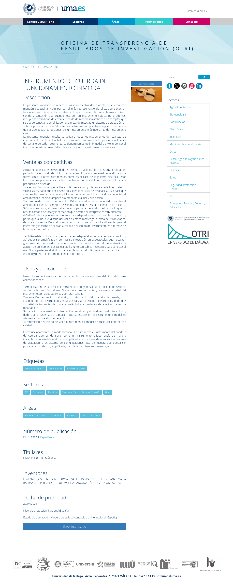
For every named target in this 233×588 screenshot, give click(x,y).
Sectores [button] (78, 22)
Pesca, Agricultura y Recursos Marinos (187, 161)
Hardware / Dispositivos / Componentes (43, 415)
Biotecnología (178, 114)
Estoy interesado (74, 527)
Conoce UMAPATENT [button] (41, 22)
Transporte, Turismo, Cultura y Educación (81, 392)
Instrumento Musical (34, 368)
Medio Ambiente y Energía (185, 144)
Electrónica (38, 392)
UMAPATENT (50, 67)
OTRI (36, 67)
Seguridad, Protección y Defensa (184, 187)
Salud (173, 177)
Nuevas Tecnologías (91, 415)
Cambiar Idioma (196, 11)
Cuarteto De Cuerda (76, 368)
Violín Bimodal (55, 368)
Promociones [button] (154, 22)
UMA (26, 67)
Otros (107, 392)
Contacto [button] (191, 22)
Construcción (177, 122)
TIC (26, 392)
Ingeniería (52, 392)
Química (175, 170)
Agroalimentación (180, 107)
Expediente (47, 437)
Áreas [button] (116, 22)
